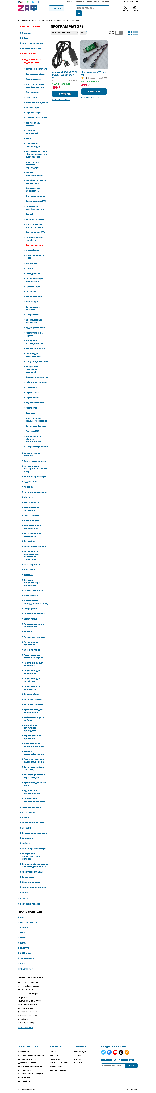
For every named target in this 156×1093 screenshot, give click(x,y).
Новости (54, 1050)
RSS (127, 1047)
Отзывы (96, 2)
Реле (28, 133)
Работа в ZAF (24, 1072)
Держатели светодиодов (33, 140)
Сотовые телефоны (34, 608)
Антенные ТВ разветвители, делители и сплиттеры (32, 550)
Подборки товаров (30, 899)
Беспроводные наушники (31, 503)
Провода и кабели (35, 69)
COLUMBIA (25, 948)
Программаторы (34, 240)
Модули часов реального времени (36, 414)
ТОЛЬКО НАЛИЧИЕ (119, 28)
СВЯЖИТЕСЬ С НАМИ (59, 1058)
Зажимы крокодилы (37, 372)
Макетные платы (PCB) (35, 251)
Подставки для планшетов (32, 682)
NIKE (22, 927)
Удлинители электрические (32, 787)
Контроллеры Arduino (33, 119)
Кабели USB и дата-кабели (34, 713)
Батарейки (29, 536)
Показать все (25, 964)
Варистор (31, 408)
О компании (23, 1047)
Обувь (25, 33)
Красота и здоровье (32, 38)
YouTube (115, 1047)
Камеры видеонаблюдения (34, 747)
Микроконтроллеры (37, 441)
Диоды (29, 263)
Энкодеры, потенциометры (35, 337)
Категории (79, 2)
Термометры (33, 392)
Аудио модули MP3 (36, 196)
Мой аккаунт (80, 1047)
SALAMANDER (27, 953)
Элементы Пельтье (36, 421)
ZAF (22, 912)
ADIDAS (24, 922)
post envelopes (25, 981)
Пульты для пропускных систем (34, 794)
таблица (130, 28)
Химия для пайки (35, 214)
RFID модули (32, 297)
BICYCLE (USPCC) (28, 917)
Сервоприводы (34, 74)
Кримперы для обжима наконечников (33, 434)
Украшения (28, 833)
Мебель (26, 838)
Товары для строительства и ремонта (31, 851)
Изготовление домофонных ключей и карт (35, 464)
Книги (25, 887)
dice (20, 977)
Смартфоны (30, 603)
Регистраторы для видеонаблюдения (34, 755)
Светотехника (31, 510)
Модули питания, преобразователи (35, 80)
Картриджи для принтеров (32, 732)
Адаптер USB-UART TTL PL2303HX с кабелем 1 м (64, 70)
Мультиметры (31, 590)
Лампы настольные (34, 632)
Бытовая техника (31, 802)
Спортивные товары (33, 817)
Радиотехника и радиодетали (54, 16)
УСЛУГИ (24, 893)
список (135, 28)
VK (109, 1047)
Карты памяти (31, 497)
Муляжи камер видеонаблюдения (34, 740)
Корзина (78, 1058)
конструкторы (28, 988)
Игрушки (26, 823)
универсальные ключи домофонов (27, 1012)
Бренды (70, 2)
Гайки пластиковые (36, 377)
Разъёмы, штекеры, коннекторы (36, 176)
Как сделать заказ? (27, 1054)
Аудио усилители (35, 322)
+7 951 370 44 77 (131, 2)
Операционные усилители (34, 316)
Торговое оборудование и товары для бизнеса (35, 860)
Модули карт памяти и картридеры (33, 160)
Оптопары (31, 286)
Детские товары (31, 877)
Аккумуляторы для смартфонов (34, 620)
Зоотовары (28, 872)
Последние (55, 1054)
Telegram (103, 1047)
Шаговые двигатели (37, 64)
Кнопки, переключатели (34, 169)
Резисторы (31, 92)
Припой (29, 209)
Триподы (29, 570)
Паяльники (31, 258)
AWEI (22, 958)
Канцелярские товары (34, 843)
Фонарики (29, 564)
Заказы (77, 1050)
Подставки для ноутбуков (32, 675)
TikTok (121, 1047)
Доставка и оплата (27, 1058)
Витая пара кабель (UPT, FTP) (34, 763)
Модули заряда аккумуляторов (34, 220)
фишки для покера (26, 1017)
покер (38, 995)
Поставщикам (25, 1065)
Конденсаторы (34, 291)
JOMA (23, 938)
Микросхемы (33, 309)
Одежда (26, 28)
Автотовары (28, 807)
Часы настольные (33, 699)
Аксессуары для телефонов (32, 529)
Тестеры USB (32, 426)
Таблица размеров (59, 1065)
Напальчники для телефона (33, 659)
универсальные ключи (27, 1006)
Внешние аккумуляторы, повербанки (32, 578)
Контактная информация (30, 1061)
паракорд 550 (26, 995)
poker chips (34, 977)
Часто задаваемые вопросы (31, 1050)
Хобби (25, 812)
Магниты (29, 492)
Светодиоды (33, 87)
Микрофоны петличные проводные (30, 723)
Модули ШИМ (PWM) (37, 112)
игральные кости (25, 984)
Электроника (36, 16)
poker (25, 977)
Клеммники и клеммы (33, 303)
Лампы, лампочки (33, 585)
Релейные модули (35, 343)
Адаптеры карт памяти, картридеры (35, 651)
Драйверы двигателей (32, 127)
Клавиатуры (32, 102)
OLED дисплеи (33, 268)
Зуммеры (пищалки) (37, 97)
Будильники (30, 476)
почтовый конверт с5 (27, 1003)
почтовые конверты (27, 999)
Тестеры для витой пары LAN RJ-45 (34, 771)
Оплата (89, 2)
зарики (36, 981)
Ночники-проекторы (35, 471)
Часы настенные (33, 694)
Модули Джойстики (37, 356)
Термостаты (32, 387)
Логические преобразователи (35, 202)
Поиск (53, 1047)
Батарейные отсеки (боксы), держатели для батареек (37, 149)
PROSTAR (24, 943)
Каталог (51, 8)
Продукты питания (32, 867)
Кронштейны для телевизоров (33, 706)
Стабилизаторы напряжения (34, 275)
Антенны (29, 627)
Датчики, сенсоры (35, 191)
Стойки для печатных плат (34, 350)
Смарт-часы (30, 614)
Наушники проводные (36, 487)
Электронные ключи (35, 456)
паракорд (24, 992)
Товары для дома (31, 43)
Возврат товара (57, 1061)
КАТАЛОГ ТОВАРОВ (24, 16)
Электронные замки (35, 541)
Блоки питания (32, 645)
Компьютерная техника (32, 449)
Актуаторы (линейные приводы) (32, 364)
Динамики (31, 382)
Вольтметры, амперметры (33, 184)
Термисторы (32, 403)
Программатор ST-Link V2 (93, 68)
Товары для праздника (34, 828)
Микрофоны (32, 245)
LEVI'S (23, 932)
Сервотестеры (33, 107)
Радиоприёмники (35, 397)
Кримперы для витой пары (35, 779)
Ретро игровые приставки (32, 638)
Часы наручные (32, 559)
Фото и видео (31, 515)
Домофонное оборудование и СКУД (36, 597)
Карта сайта (24, 1076)
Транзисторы (33, 281)
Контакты (106, 2)
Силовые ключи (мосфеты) (34, 233)
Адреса (77, 1054)
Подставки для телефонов (32, 667)
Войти (125, 10)
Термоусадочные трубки (35, 329)
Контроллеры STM (35, 227)
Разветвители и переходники (32, 522)
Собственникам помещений (31, 1069)
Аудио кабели (31, 689)
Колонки (28, 482)
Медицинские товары (34, 882)
